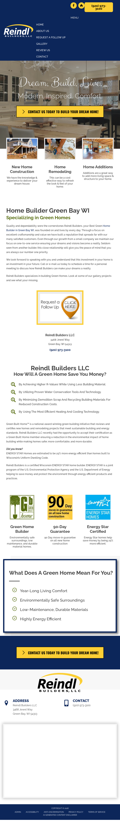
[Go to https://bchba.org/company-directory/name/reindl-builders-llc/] (81, 5)
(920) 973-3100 (60, 350)
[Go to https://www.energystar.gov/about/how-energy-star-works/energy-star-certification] (98, 521)
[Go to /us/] (60, 372)
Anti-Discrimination (54, 812)
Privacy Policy (76, 812)
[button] (99, 7)
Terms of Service (96, 812)
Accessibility (32, 812)
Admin (18, 812)
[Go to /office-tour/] (60, 245)
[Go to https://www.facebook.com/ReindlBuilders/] (73, 5)
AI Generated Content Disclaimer (60, 815)
